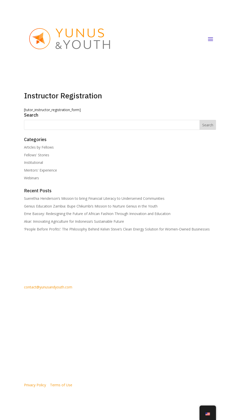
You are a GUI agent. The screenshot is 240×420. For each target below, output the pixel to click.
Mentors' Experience (40, 170)
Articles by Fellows (39, 147)
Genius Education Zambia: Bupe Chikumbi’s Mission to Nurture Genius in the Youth (91, 206)
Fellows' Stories (36, 155)
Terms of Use (61, 385)
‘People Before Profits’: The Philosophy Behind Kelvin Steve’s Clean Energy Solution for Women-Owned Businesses (117, 229)
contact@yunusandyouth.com (48, 287)
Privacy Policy (35, 385)
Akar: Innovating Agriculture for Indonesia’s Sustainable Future (74, 221)
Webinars (31, 178)
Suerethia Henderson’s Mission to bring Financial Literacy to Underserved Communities (94, 198)
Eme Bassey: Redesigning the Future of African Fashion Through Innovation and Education (97, 213)
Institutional (33, 162)
